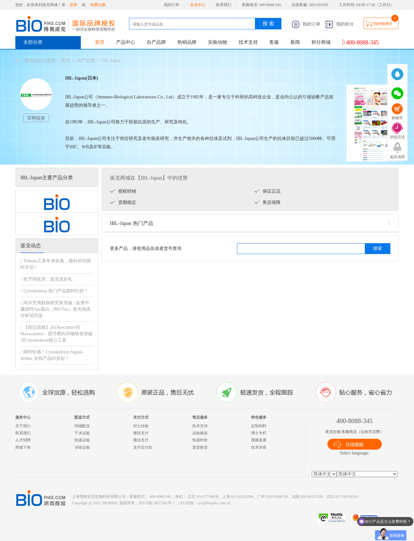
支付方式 (141, 417)
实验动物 (217, 42)
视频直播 (258, 440)
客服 (274, 42)
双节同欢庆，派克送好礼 (48, 279)
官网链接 (36, 118)
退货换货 (200, 447)
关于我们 (23, 426)
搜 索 (268, 23)
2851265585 (318, 5)
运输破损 (200, 433)
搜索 (377, 248)
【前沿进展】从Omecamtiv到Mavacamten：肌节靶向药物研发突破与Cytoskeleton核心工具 (56, 334)
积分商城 (321, 42)
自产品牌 (156, 42)
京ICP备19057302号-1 (157, 503)
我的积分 (339, 24)
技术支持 (248, 42)
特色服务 (258, 417)
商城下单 (23, 447)
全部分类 (32, 42)
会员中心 (197, 5)
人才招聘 (23, 440)
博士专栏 (258, 433)
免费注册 (97, 5)
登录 (73, 5)
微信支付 (141, 440)
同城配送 (82, 426)
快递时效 (200, 440)
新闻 (295, 42)
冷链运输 (82, 447)
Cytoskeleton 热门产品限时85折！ (55, 291)
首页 (99, 42)
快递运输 (82, 440)
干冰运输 (82, 433)
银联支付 (141, 433)
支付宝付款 (142, 447)
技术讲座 (258, 447)
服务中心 (23, 417)
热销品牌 (186, 42)
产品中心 (125, 42)
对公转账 (141, 426)
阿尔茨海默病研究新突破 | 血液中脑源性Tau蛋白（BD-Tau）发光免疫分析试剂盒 (55, 309)
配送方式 (82, 417)
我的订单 (171, 5)
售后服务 (200, 417)
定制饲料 (258, 426)
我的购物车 (383, 23)
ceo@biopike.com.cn (214, 503)
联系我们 (223, 5)
